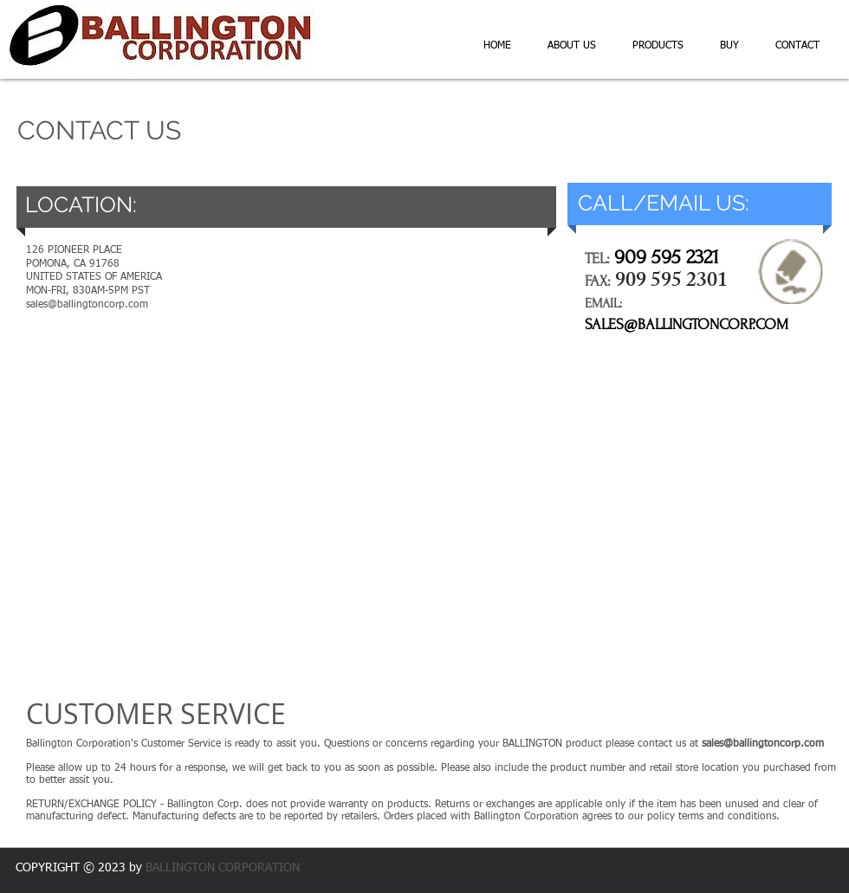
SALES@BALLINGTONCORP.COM (686, 324)
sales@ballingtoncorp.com (763, 744)
